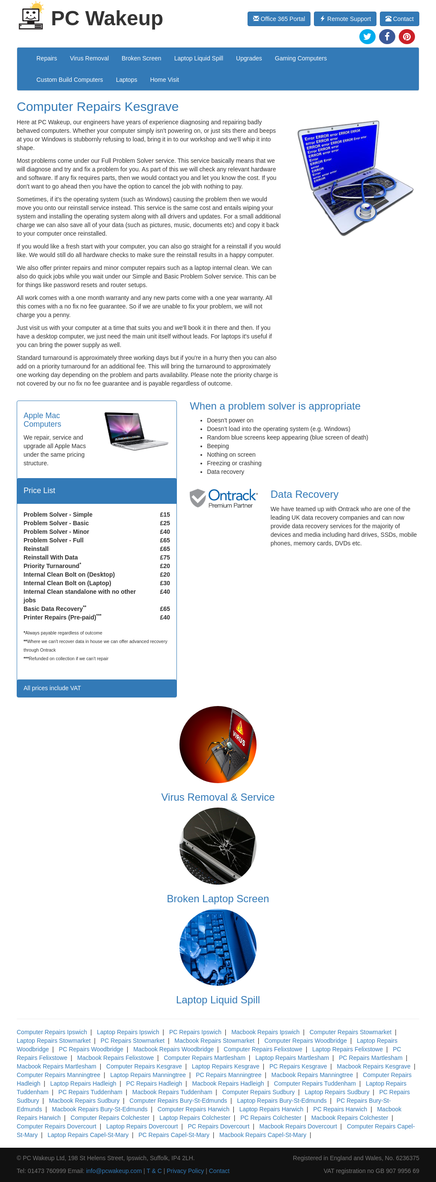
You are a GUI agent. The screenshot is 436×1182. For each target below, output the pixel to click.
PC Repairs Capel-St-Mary (173, 1134)
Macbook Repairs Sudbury (84, 1100)
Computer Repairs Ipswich (52, 1032)
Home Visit (164, 79)
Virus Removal (89, 58)
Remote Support (345, 18)
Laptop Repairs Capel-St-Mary (88, 1134)
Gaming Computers (301, 58)
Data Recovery (305, 494)
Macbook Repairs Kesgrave (374, 1066)
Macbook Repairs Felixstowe (115, 1057)
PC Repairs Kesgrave (298, 1066)
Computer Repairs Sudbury (258, 1092)
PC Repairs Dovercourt (218, 1126)
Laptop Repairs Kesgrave (226, 1066)
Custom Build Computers (69, 79)
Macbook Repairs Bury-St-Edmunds (99, 1109)
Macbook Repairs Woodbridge (173, 1049)
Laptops (126, 79)
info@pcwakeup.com (114, 1170)
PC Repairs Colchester (270, 1117)
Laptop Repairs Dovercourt (142, 1126)
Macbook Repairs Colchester (349, 1117)
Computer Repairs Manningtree (58, 1074)
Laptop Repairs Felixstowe (347, 1049)
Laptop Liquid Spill (198, 58)
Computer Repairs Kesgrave (144, 1066)
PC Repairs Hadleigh (154, 1083)
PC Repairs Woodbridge (91, 1049)
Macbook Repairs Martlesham (56, 1066)
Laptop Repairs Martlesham (292, 1057)
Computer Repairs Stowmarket (350, 1032)
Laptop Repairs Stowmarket (54, 1040)
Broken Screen (141, 58)
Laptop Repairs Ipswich (128, 1032)
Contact (399, 18)
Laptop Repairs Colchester (194, 1117)
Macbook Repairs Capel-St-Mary (262, 1134)
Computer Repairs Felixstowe (263, 1049)
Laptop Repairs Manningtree (148, 1074)
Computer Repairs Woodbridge (305, 1040)
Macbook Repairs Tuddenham (172, 1092)
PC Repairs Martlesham (371, 1057)
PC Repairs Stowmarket (132, 1040)
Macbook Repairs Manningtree (312, 1074)
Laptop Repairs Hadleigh (83, 1083)
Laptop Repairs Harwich (271, 1109)
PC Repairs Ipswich (195, 1032)
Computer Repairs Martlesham (204, 1057)
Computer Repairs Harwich (194, 1109)
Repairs (46, 58)
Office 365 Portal (279, 18)
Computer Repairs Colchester (110, 1117)
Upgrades (249, 58)
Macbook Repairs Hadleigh (228, 1083)
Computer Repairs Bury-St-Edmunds (178, 1100)
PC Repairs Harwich (340, 1109)
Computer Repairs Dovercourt (56, 1126)
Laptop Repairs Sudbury (337, 1092)
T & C (154, 1170)
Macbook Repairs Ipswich (265, 1032)
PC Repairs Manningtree (228, 1074)
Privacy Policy (185, 1170)
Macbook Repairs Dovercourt (298, 1126)
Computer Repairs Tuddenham (315, 1083)
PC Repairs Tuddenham (90, 1092)
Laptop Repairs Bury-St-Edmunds (281, 1100)
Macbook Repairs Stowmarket (214, 1040)
